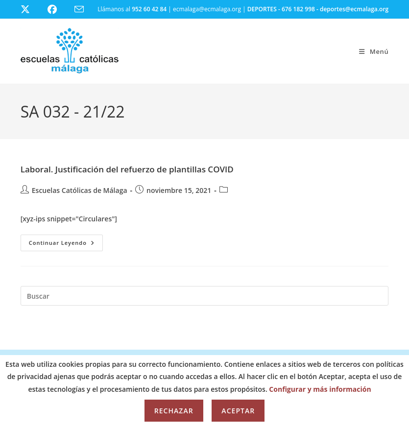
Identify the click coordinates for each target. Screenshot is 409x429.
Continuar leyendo (66, 244)
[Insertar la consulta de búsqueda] (205, 296)
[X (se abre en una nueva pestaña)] (33, 9)
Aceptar (238, 410)
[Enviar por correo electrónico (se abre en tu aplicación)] (85, 9)
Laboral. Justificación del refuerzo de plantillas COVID (127, 169)
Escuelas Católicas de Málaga (79, 190)
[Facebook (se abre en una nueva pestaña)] (58, 9)
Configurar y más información (320, 389)
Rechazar (173, 410)
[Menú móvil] (373, 51)
